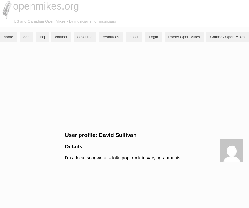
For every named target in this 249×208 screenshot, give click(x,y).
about (134, 37)
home (8, 37)
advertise (85, 37)
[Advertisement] (124, 87)
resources (111, 37)
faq (42, 37)
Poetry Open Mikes (184, 37)
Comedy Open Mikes (227, 37)
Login (153, 37)
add (26, 37)
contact (61, 37)
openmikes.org (46, 6)
